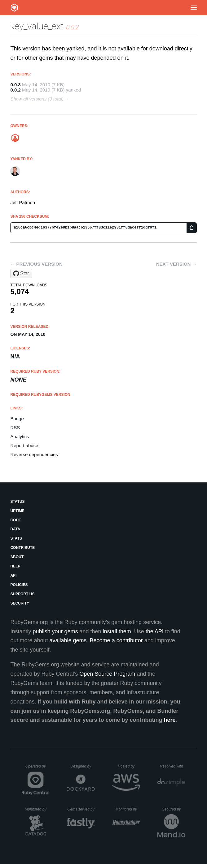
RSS (15, 427)
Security (19, 603)
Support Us (22, 594)
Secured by (173, 809)
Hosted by (129, 766)
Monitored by (37, 809)
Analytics (19, 436)
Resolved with (172, 766)
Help (15, 566)
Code (15, 520)
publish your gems (55, 631)
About (17, 557)
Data (15, 529)
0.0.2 (15, 89)
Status (17, 501)
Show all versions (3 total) (37, 98)
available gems (68, 640)
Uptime (17, 511)
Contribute (22, 547)
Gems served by (81, 809)
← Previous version (36, 264)
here (170, 720)
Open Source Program (107, 674)
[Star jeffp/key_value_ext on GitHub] (21, 273)
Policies (19, 585)
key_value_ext (37, 26)
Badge (17, 418)
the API (155, 631)
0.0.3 (15, 84)
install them (117, 631)
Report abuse (24, 445)
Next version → (176, 264)
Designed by (83, 766)
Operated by (37, 768)
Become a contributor (116, 640)
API (13, 575)
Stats (16, 538)
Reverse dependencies (34, 454)
